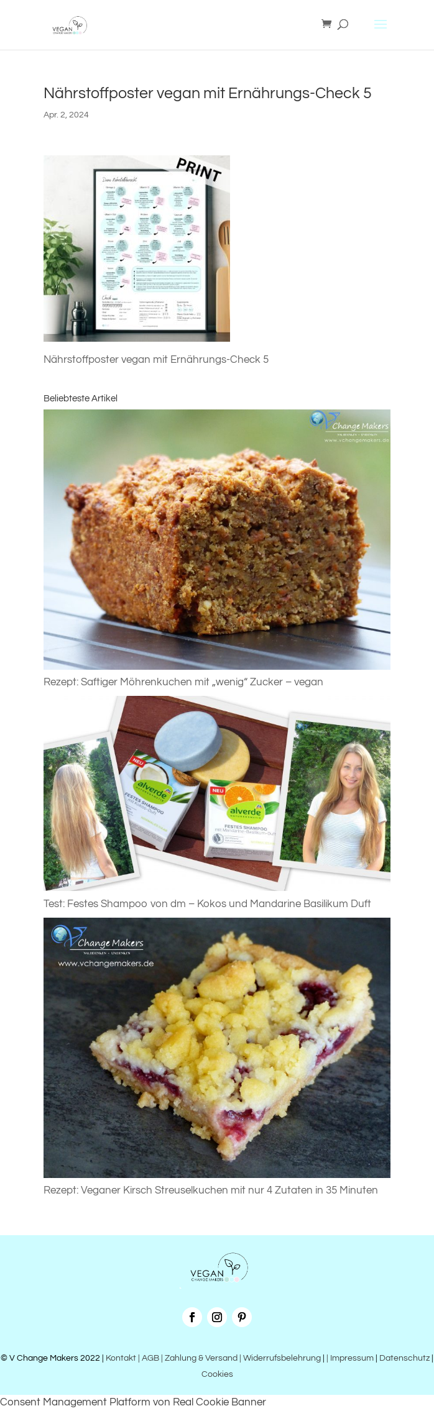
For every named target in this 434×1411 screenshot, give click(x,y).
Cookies (217, 1374)
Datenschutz (404, 1358)
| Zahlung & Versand (200, 1358)
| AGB (148, 1358)
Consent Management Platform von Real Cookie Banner (133, 1402)
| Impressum (350, 1358)
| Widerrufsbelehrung (280, 1358)
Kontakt (120, 1358)
